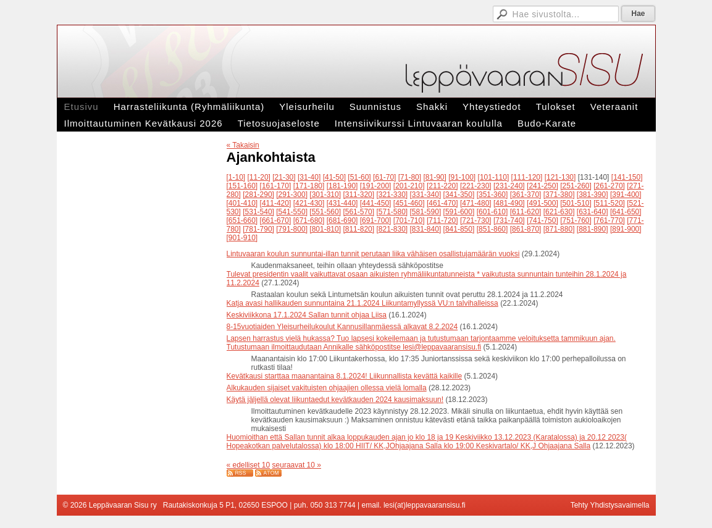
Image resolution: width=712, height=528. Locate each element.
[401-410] (242, 203)
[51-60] (359, 177)
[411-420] (275, 203)
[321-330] (392, 194)
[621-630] (559, 211)
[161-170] (275, 186)
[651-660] (242, 220)
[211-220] (442, 186)
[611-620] (526, 211)
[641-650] (626, 211)
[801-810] (325, 229)
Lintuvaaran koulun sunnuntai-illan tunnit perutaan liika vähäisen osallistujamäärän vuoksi (373, 253)
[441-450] (376, 203)
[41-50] (334, 177)
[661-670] (275, 220)
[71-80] (409, 177)
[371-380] (559, 194)
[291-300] (292, 194)
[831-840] (426, 229)
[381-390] (592, 194)
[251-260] (576, 186)
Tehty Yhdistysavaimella (610, 505)
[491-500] (542, 203)
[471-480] (476, 203)
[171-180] (309, 186)
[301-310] (325, 194)
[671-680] (309, 220)
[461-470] (442, 203)
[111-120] (527, 177)
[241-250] (542, 186)
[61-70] (384, 177)
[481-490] (509, 203)
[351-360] (492, 194)
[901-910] (242, 237)
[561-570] (358, 211)
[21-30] (283, 177)
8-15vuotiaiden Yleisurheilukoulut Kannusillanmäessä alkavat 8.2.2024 (342, 326)
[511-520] (609, 203)
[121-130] (560, 177)
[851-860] (492, 229)
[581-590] (426, 211)
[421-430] (309, 203)
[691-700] (376, 220)
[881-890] (592, 229)
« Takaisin (243, 145)
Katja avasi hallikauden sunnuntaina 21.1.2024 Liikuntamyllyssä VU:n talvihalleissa (362, 303)
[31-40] (309, 177)
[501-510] (576, 203)
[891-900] (626, 229)
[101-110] (493, 177)
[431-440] (342, 203)
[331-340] (426, 194)
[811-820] (358, 229)
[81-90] (434, 177)
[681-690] (342, 220)
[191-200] (376, 186)
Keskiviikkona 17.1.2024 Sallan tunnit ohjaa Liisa (307, 315)
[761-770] (609, 220)
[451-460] (409, 203)
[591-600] (459, 211)
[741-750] (542, 220)
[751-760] (576, 220)
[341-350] (459, 194)
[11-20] (259, 177)
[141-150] (627, 177)
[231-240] (509, 186)
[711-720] (442, 220)
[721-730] (476, 220)
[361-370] (526, 194)
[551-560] (325, 211)
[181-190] (342, 186)
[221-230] (476, 186)
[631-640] (592, 211)
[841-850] (459, 229)
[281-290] (258, 194)
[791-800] (292, 229)
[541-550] (292, 211)
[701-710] (409, 220)
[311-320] (358, 194)
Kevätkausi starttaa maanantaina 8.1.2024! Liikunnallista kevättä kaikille (345, 376)
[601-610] (492, 211)
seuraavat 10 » (296, 465)
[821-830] (392, 229)
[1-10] (236, 177)
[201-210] (409, 186)
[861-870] (526, 229)
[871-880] (559, 229)
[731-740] (509, 220)
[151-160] (242, 186)
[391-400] (626, 194)
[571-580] (392, 211)
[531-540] (258, 211)
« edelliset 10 (248, 465)
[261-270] (609, 186)
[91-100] (461, 177)
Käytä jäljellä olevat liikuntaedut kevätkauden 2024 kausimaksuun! (335, 399)
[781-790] (258, 229)
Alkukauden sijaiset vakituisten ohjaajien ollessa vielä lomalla (327, 387)
